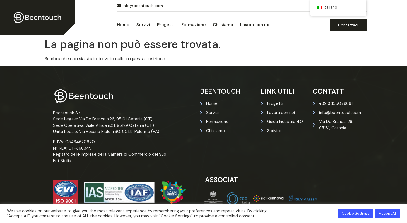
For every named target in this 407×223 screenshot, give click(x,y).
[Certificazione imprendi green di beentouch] (173, 192)
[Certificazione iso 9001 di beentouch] (65, 192)
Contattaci (348, 25)
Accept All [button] (388, 213)
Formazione (193, 25)
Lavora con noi (255, 25)
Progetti (165, 25)
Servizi (143, 25)
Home (123, 25)
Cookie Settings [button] (355, 213)
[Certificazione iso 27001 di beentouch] (119, 192)
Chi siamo (223, 25)
